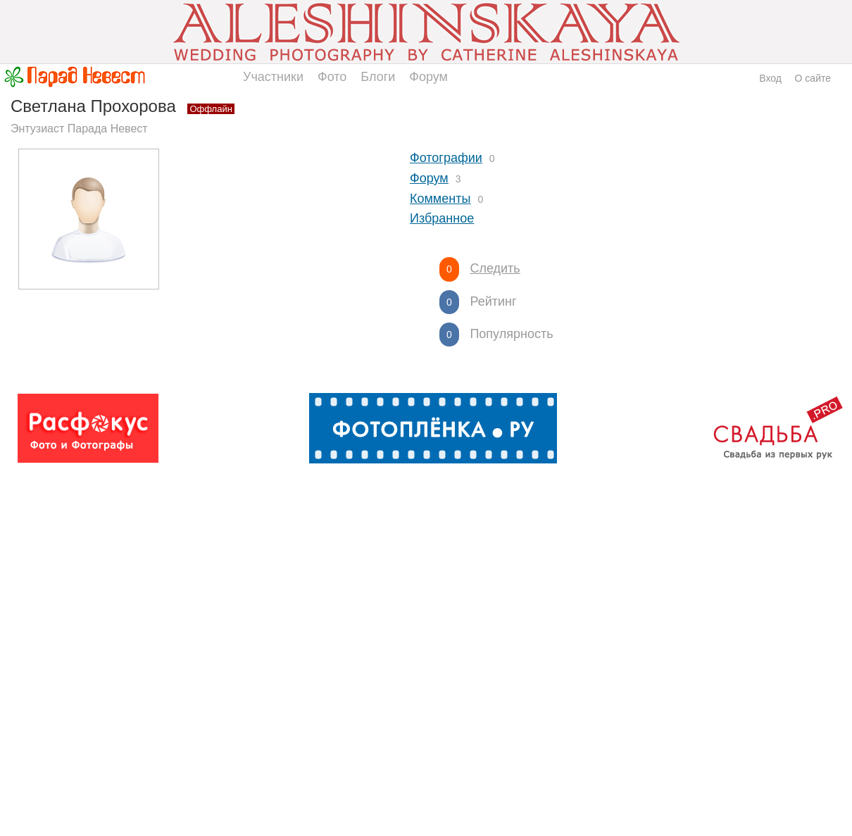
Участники (273, 77)
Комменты (440, 199)
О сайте (813, 78)
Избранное (442, 218)
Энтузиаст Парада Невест (79, 129)
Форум (428, 77)
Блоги (378, 77)
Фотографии (446, 158)
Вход (770, 78)
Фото (332, 77)
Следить (495, 268)
